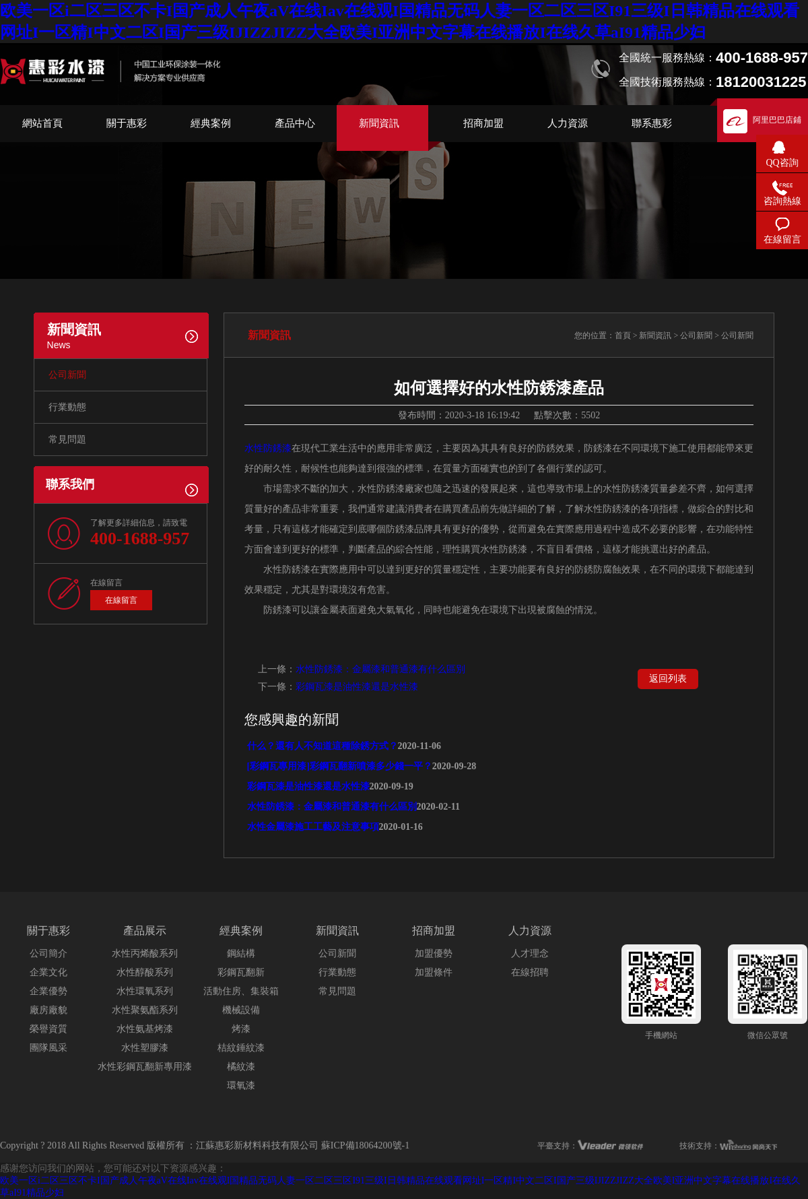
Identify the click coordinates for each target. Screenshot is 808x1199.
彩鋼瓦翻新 (241, 972)
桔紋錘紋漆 (241, 1048)
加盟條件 (433, 972)
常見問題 (67, 439)
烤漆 (241, 1029)
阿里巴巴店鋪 (777, 120)
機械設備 (241, 1010)
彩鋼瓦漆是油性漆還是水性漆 (357, 687)
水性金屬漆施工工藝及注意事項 (311, 827)
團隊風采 (48, 1048)
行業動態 (67, 407)
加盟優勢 (433, 953)
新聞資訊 (379, 123)
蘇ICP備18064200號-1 (365, 1145)
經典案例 (211, 123)
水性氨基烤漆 (144, 1029)
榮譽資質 (48, 1029)
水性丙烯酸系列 (145, 953)
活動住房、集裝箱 (241, 991)
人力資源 (567, 123)
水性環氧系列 (144, 991)
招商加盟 (483, 123)
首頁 (623, 335)
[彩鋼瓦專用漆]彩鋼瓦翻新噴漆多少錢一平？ (338, 766)
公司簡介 (48, 953)
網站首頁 (42, 123)
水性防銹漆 (268, 448)
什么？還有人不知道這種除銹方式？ (321, 746)
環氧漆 (241, 1085)
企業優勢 (48, 991)
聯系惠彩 (652, 123)
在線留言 (121, 600)
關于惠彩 (126, 123)
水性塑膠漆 (144, 1048)
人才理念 (530, 953)
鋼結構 (241, 953)
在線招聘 (530, 972)
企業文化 (48, 972)
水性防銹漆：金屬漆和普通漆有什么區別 (380, 669)
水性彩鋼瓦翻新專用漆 (145, 1067)
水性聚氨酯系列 (145, 1010)
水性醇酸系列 (144, 972)
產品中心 (295, 123)
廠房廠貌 (48, 1010)
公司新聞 (67, 375)
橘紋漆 (241, 1067)
